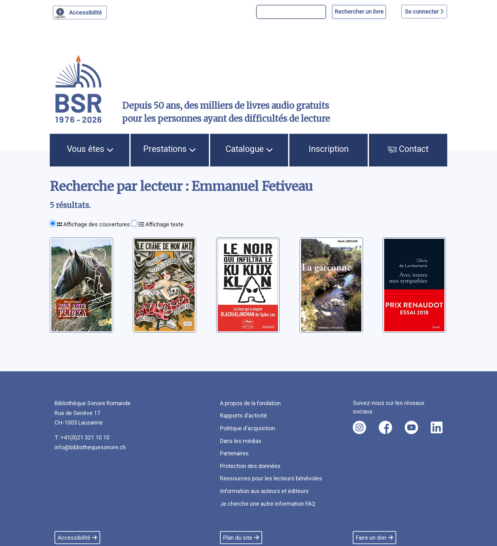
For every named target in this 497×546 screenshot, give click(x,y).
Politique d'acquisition (247, 428)
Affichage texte (161, 224)
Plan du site (241, 537)
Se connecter (424, 11)
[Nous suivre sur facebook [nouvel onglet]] (385, 427)
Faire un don (374, 537)
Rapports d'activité (243, 415)
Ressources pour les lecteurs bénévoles (271, 478)
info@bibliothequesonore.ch (90, 447)
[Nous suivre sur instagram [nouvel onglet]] (359, 427)
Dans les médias (240, 441)
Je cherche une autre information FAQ (267, 503)
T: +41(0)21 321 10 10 (82, 437)
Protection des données (250, 466)
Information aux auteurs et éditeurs (264, 491)
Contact (408, 149)
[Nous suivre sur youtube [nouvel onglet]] (411, 427)
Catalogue (249, 149)
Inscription (329, 149)
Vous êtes (90, 149)
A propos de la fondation (250, 403)
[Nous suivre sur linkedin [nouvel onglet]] (436, 427)
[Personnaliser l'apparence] (80, 12)
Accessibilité (86, 11)
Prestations (169, 149)
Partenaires (234, 453)
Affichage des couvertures (93, 224)
